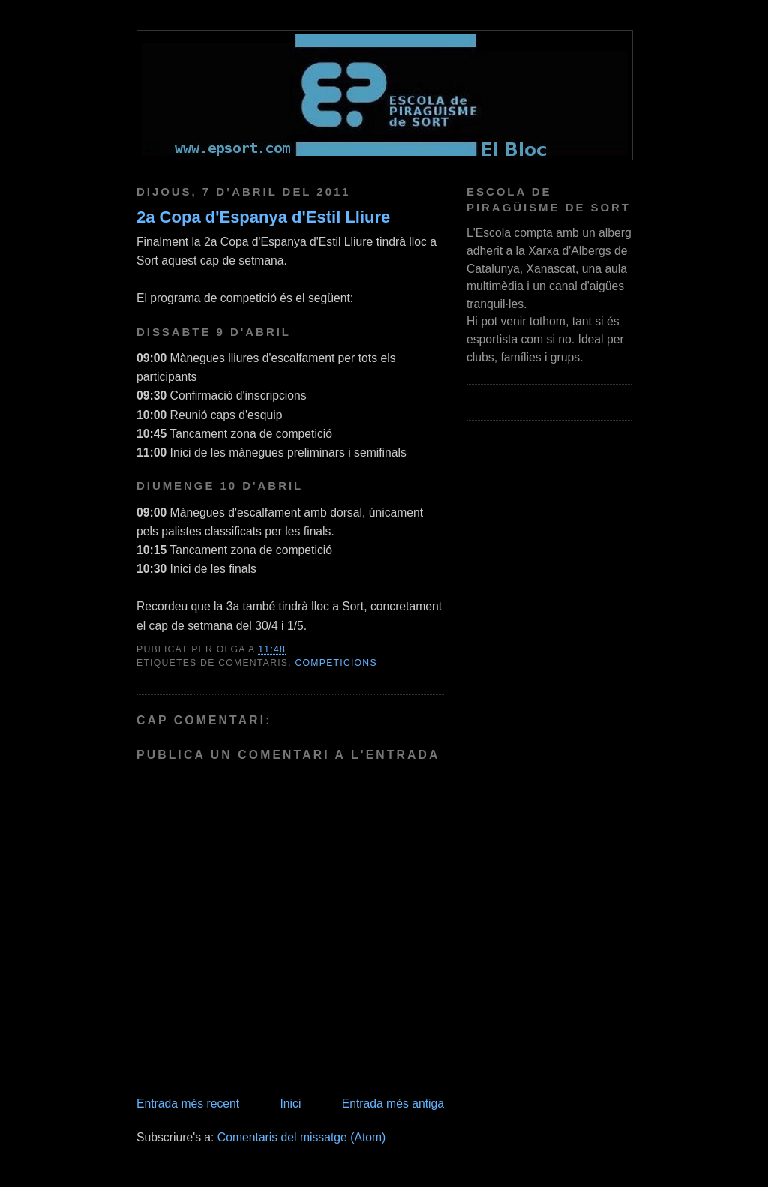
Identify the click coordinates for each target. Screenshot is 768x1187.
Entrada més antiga (393, 1103)
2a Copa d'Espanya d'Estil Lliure (263, 217)
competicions (336, 663)
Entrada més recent (187, 1103)
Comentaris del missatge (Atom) (302, 1137)
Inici (290, 1103)
